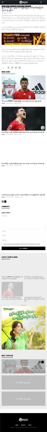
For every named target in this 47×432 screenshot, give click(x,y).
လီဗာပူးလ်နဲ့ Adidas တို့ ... (23, 366)
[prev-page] (3, 201)
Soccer (3, 103)
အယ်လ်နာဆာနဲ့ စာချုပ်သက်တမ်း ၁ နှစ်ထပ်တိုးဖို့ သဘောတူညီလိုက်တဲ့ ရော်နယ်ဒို (23, 195)
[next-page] (5, 201)
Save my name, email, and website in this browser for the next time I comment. (22, 244)
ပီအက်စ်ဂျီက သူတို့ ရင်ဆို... (23, 383)
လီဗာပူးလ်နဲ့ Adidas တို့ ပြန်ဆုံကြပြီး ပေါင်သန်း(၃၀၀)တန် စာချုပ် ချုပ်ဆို (21, 101)
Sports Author (9, 103)
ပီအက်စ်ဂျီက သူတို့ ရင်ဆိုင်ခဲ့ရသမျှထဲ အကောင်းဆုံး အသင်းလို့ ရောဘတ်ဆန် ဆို (23, 132)
